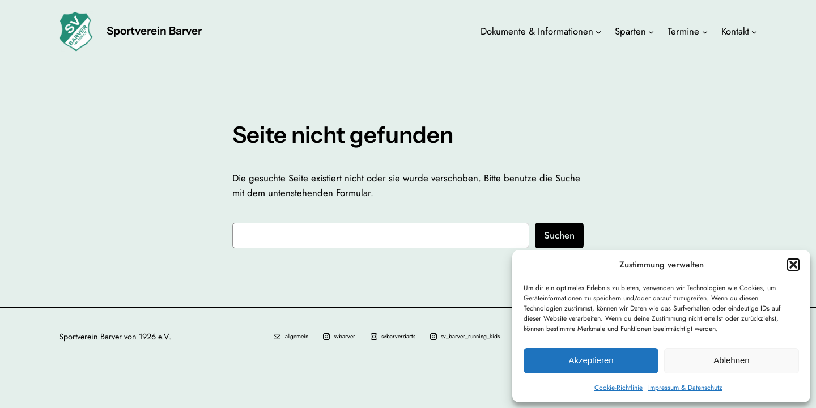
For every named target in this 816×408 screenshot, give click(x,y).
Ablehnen (731, 360)
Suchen (559, 235)
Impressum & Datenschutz (685, 387)
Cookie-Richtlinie (618, 387)
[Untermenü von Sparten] (651, 31)
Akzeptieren (590, 360)
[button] (793, 264)
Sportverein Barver (154, 30)
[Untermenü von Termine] (705, 31)
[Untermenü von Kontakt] (754, 31)
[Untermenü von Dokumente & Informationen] (598, 31)
